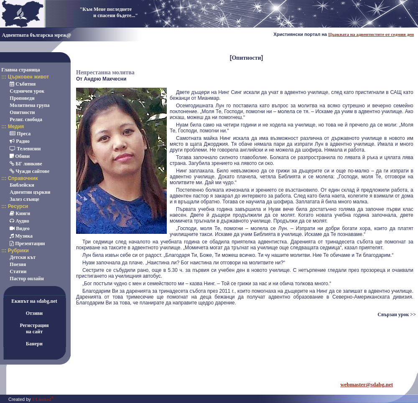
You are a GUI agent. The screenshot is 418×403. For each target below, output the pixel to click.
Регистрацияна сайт (34, 328)
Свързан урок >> (396, 314)
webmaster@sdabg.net (366, 384)
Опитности (246, 58)
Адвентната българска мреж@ (36, 35)
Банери (34, 344)
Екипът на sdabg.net (34, 301)
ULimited (43, 399)
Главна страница (20, 70)
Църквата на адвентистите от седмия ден (371, 34)
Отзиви (34, 313)
